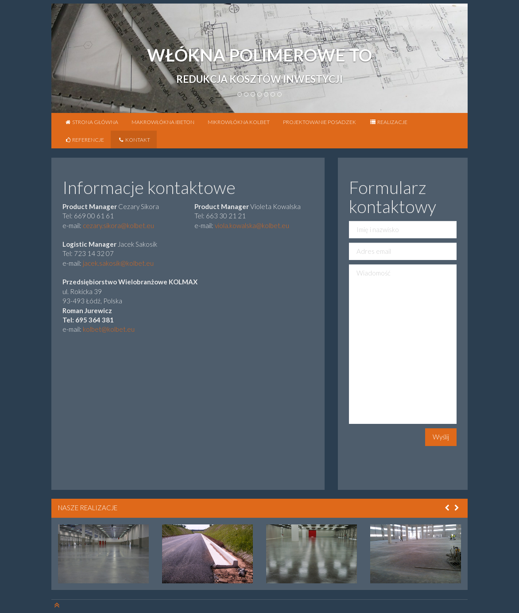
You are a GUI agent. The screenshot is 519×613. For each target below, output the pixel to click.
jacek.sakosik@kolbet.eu (118, 263)
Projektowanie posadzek (319, 122)
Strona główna (91, 122)
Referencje (84, 139)
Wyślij (441, 437)
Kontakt (133, 139)
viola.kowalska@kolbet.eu (252, 225)
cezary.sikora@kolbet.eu (118, 225)
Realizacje (388, 122)
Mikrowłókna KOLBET (239, 122)
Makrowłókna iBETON (163, 122)
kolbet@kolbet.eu (109, 329)
